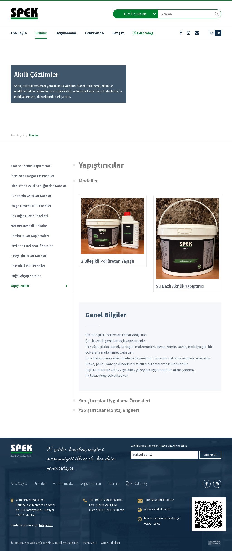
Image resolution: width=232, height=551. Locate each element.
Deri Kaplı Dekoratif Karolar (37, 246)
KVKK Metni (90, 543)
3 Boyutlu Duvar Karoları (37, 256)
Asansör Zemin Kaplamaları (37, 166)
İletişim (118, 33)
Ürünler (41, 33)
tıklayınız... (46, 525)
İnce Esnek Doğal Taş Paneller (37, 176)
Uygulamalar (66, 33)
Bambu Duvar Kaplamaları (37, 236)
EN (212, 33)
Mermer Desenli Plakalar (37, 226)
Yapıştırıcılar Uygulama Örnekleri (114, 400)
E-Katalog (143, 33)
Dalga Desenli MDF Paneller (37, 206)
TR (218, 33)
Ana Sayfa (19, 33)
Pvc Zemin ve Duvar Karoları (37, 196)
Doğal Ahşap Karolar (37, 276)
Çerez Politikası (110, 543)
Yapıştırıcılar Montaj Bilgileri (109, 410)
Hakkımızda (94, 33)
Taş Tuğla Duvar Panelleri (37, 216)
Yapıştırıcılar (39, 286)
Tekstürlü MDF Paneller (37, 266)
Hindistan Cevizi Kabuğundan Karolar (38, 186)
